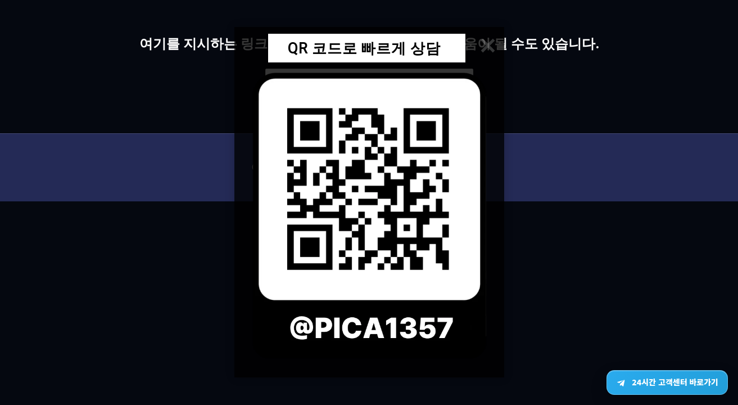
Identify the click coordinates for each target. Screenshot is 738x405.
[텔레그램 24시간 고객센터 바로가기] (667, 382)
